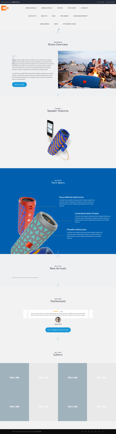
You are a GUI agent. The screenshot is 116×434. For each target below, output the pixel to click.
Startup (60, 8)
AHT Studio (38, 431)
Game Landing (44, 24)
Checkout (84, 8)
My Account (100, 2)
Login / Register (110, 2)
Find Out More (19, 84)
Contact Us (32, 16)
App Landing (64, 16)
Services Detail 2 (31, 8)
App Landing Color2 (69, 24)
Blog (53, 16)
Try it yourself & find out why (58, 330)
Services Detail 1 (47, 8)
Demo (56, 24)
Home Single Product (81, 16)
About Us (44, 16)
